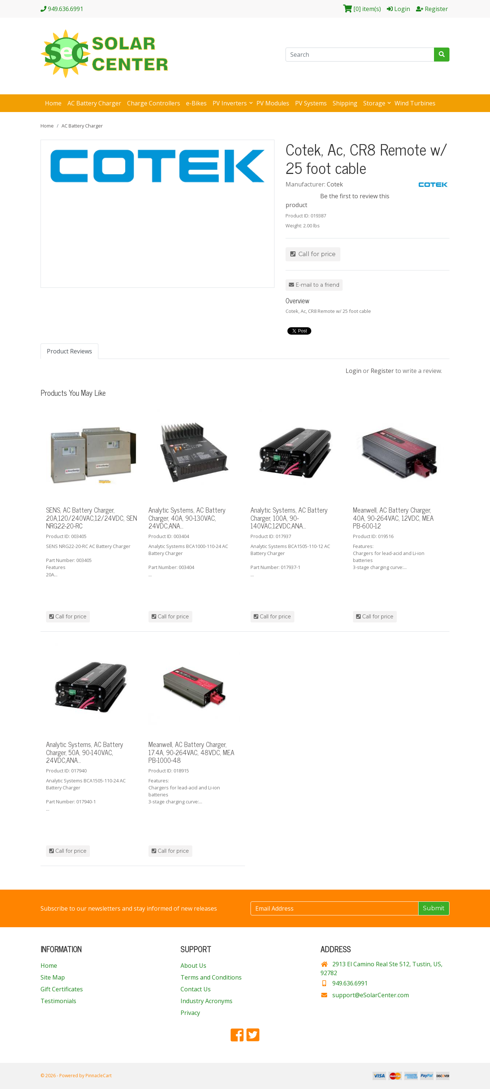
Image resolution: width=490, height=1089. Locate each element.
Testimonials (58, 1001)
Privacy (190, 1013)
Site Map (53, 977)
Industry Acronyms (206, 1001)
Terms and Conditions (211, 977)
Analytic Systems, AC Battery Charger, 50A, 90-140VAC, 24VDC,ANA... (84, 752)
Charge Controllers (153, 103)
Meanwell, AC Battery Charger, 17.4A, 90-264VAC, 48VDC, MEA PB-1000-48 (191, 752)
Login (353, 371)
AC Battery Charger (94, 103)
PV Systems (311, 103)
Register (382, 371)
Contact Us (196, 989)
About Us (193, 965)
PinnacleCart (98, 1075)
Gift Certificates (62, 989)
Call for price (313, 254)
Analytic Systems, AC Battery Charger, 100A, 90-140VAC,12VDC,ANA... (289, 517)
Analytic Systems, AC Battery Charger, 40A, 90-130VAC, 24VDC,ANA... (186, 517)
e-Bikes (196, 103)
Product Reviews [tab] (69, 351)
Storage (375, 103)
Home (53, 103)
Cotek (335, 184)
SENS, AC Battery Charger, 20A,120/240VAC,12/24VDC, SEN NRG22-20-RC (91, 517)
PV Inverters (230, 103)
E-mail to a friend (314, 285)
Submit (434, 908)
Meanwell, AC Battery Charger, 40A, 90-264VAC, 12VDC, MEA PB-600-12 (393, 517)
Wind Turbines (415, 103)
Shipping (345, 103)
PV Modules (272, 103)
